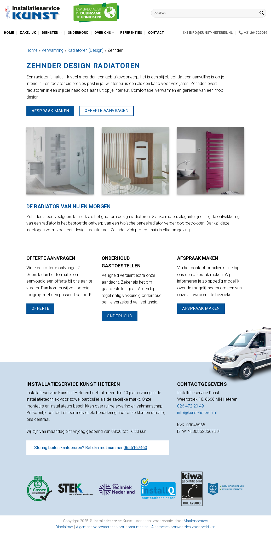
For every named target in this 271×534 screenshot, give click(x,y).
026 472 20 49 (190, 406)
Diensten (52, 32)
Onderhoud (78, 33)
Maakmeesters (196, 521)
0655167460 (135, 447)
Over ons (104, 32)
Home (9, 33)
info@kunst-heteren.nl (197, 412)
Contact (156, 33)
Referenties (131, 33)
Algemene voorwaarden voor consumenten (112, 527)
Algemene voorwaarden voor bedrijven (183, 527)
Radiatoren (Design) (85, 50)
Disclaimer (64, 527)
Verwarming (53, 50)
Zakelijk (28, 33)
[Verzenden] (261, 13)
